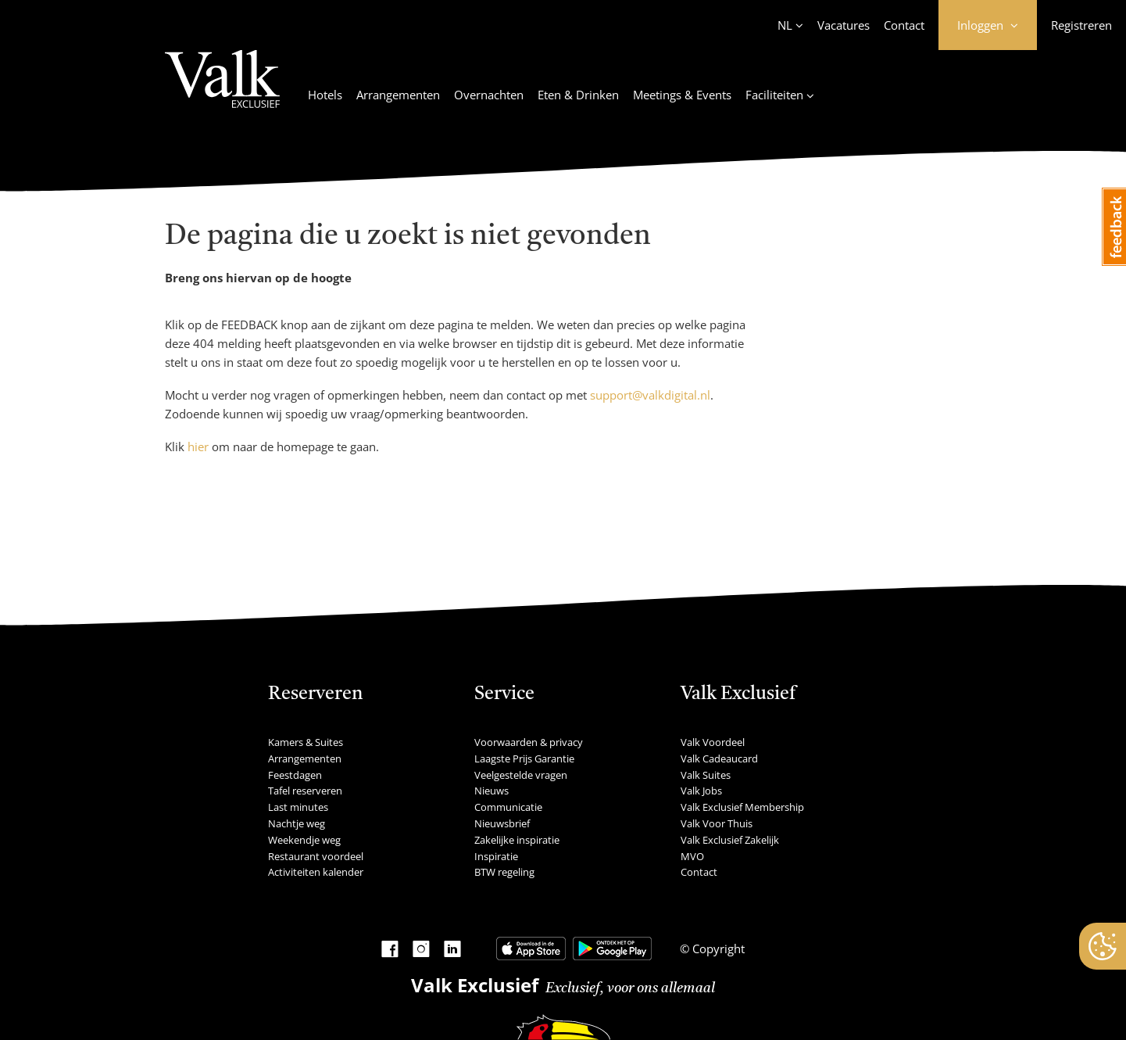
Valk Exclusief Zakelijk (730, 840)
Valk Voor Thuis (716, 823)
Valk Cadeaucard (719, 758)
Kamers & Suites (305, 742)
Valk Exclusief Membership (742, 807)
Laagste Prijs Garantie (524, 758)
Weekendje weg (304, 840)
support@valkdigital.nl (650, 395)
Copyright (717, 948)
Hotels (325, 94)
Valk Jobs (701, 791)
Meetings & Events (682, 94)
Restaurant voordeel (315, 856)
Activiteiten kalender (315, 872)
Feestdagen (295, 775)
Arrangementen (398, 94)
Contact (904, 25)
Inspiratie (496, 856)
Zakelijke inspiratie (516, 840)
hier (198, 446)
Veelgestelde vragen (520, 775)
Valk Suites (706, 775)
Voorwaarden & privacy (528, 742)
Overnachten (489, 94)
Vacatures (843, 25)
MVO (692, 856)
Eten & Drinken (578, 94)
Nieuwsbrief (502, 823)
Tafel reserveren (305, 791)
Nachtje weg (296, 823)
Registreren (1081, 25)
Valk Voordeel (713, 742)
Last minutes (298, 807)
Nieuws (491, 791)
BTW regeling (504, 872)
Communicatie (508, 807)
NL (784, 25)
